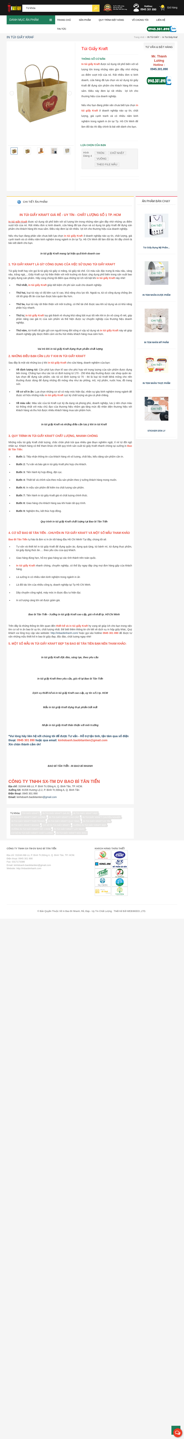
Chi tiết (156, 223)
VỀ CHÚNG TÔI (140, 18)
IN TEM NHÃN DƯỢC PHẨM (156, 293)
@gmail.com (50, 1317)
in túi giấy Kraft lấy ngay (69, 1349)
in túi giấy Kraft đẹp (85, 1333)
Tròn (100, 151)
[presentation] (12, 91)
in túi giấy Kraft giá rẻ (56, 1333)
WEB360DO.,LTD (136, 1431)
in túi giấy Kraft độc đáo (72, 1353)
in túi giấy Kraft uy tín (96, 1341)
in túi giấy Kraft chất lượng (28, 1337)
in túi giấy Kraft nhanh (25, 1345)
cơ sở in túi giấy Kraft (56, 1345)
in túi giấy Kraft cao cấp (64, 1337)
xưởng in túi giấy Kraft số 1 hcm (30, 1349)
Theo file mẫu (107, 163)
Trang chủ (64, 18)
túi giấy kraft (30, 1333)
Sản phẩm (85, 18)
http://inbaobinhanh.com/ (64, 861)
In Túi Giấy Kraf (20, 35)
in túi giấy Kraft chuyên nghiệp (101, 1337)
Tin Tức (61, 27)
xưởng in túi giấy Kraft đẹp (89, 1345)
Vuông (101, 157)
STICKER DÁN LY (156, 429)
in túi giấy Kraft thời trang (28, 1341)
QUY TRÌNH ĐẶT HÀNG (111, 18)
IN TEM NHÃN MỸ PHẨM (156, 340)
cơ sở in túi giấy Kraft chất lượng (32, 1353)
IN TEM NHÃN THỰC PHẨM (156, 381)
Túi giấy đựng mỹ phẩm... (156, 246)
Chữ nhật (117, 151)
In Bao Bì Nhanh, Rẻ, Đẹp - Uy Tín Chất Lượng (87, 1431)
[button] (177, 1432)
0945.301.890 (159, 67)
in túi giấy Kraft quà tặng (63, 1341)
